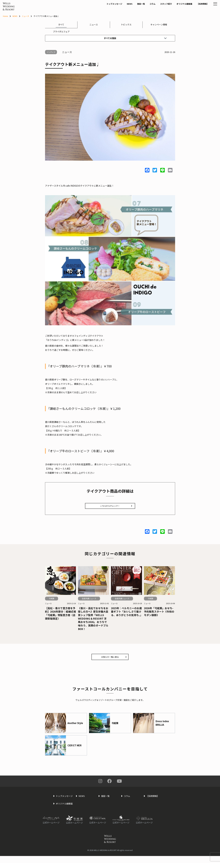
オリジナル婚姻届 (175, 9)
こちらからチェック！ (113, 507)
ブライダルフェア (61, 31)
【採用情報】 (194, 9)
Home (5, 16)
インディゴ (54, 52)
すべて (61, 24)
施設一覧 (130, 9)
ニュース (25, 16)
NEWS (118, 9)
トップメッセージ (101, 9)
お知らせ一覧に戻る (114, 659)
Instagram (100, 783)
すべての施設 (135, 38)
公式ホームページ (51, 829)
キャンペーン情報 (158, 24)
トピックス (126, 24)
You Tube (119, 783)
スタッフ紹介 (156, 9)
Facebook (109, 783)
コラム (142, 9)
